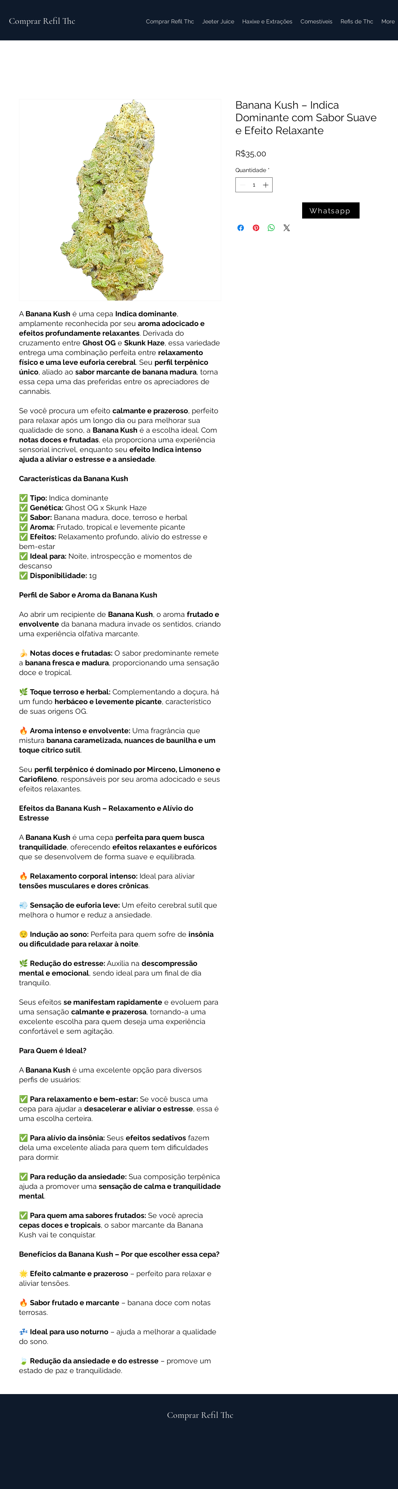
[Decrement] (242, 185)
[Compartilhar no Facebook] (241, 228)
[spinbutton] (254, 185)
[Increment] (266, 185)
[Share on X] (287, 228)
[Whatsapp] (331, 210)
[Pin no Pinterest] (256, 228)
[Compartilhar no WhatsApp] (271, 228)
